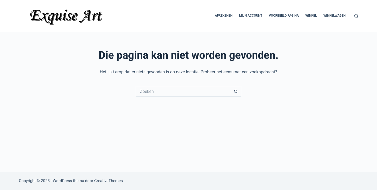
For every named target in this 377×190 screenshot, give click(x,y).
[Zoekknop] (236, 91)
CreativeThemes (108, 180)
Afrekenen (224, 15)
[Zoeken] (356, 16)
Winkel (311, 15)
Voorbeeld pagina (284, 15)
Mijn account (250, 15)
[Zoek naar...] (183, 91)
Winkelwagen (334, 15)
